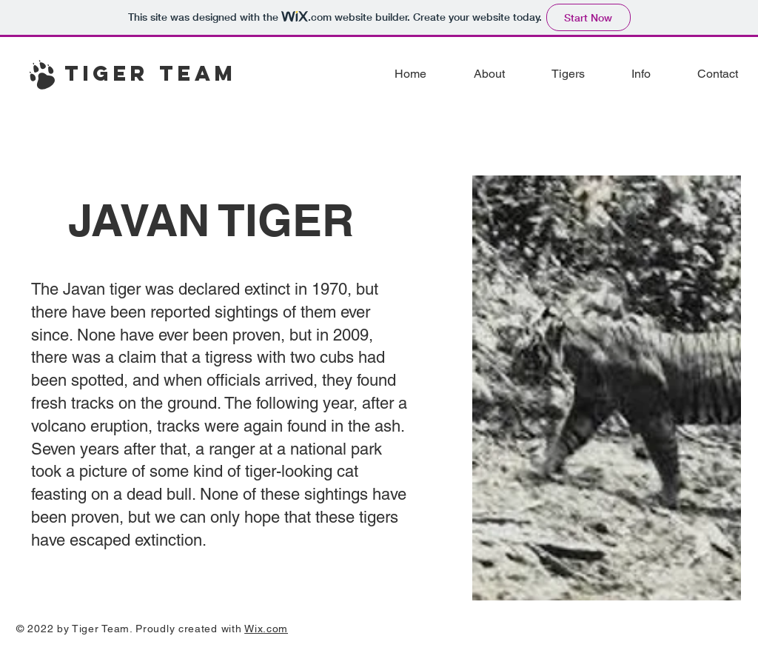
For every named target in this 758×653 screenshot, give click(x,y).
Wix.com (266, 628)
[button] (556, 74)
